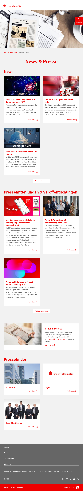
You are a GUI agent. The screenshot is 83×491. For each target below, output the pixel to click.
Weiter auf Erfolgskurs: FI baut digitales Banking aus (19, 283)
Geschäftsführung (14, 423)
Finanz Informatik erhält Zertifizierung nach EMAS (56, 221)
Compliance (48, 471)
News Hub (41, 447)
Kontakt (79, 21)
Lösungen (41, 464)
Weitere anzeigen (41, 181)
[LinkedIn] (63, 479)
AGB (40, 471)
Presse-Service (53, 328)
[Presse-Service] (23, 334)
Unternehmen (41, 458)
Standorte (10, 387)
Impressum (17, 471)
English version (66, 471)
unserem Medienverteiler (56, 339)
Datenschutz (33, 471)
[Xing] (70, 479)
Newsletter (8, 471)
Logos (47, 387)
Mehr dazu (31, 119)
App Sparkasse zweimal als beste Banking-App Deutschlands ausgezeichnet (20, 222)
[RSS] (78, 479)
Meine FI (56, 471)
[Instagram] (67, 479)
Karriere (41, 452)
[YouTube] (74, 479)
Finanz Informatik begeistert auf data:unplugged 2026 (20, 100)
